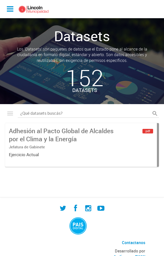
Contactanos (133, 242)
